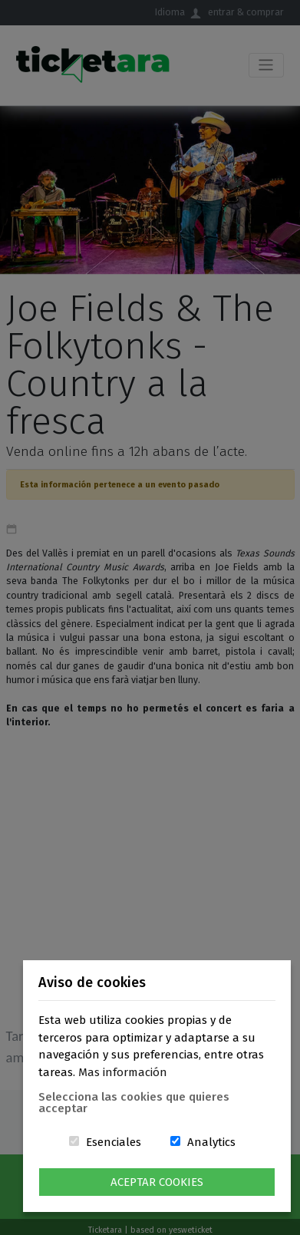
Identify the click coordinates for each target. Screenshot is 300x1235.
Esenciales (113, 1142)
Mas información (122, 1072)
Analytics (211, 1142)
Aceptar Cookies (156, 1182)
